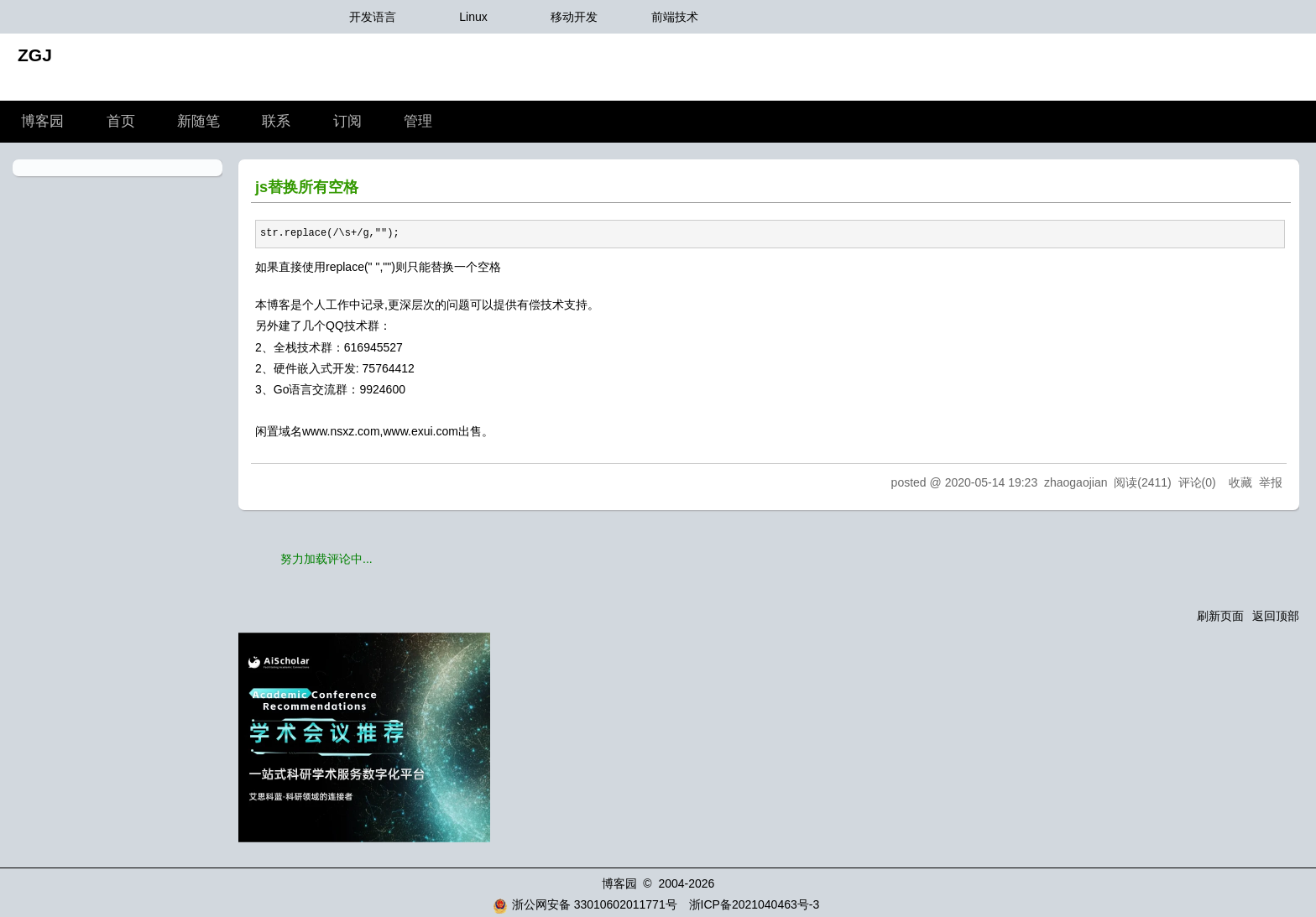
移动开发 (574, 16)
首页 (121, 121)
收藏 (1240, 482)
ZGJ (35, 55)
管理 (418, 121)
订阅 (347, 121)
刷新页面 (1220, 616)
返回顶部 (1275, 616)
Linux (473, 16)
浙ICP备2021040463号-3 (754, 904)
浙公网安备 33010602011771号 (585, 904)
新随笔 (198, 121)
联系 (276, 121)
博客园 (42, 121)
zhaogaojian (1076, 482)
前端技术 (674, 16)
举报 (1270, 482)
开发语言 (372, 16)
